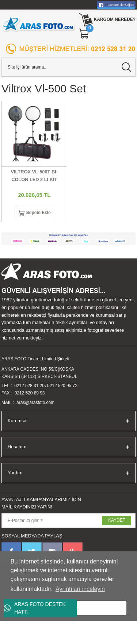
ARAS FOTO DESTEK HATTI (35, 608)
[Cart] (84, 34)
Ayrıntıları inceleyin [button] (80, 589)
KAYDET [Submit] (116, 520)
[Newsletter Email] (68, 520)
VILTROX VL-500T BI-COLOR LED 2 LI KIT (34, 175)
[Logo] (38, 24)
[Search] (68, 67)
